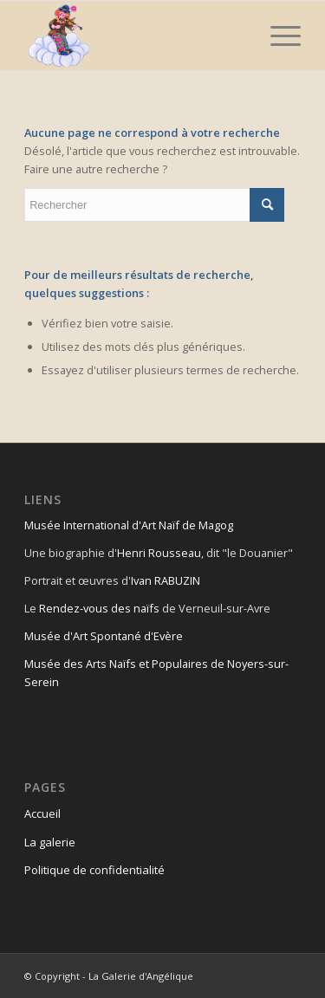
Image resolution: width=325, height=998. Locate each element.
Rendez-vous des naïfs (99, 608)
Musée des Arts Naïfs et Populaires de (125, 663)
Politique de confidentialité (94, 870)
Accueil (42, 813)
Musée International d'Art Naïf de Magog (128, 525)
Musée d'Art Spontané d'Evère (103, 636)
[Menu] (277, 35)
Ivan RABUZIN (165, 580)
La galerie (49, 842)
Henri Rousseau (159, 553)
